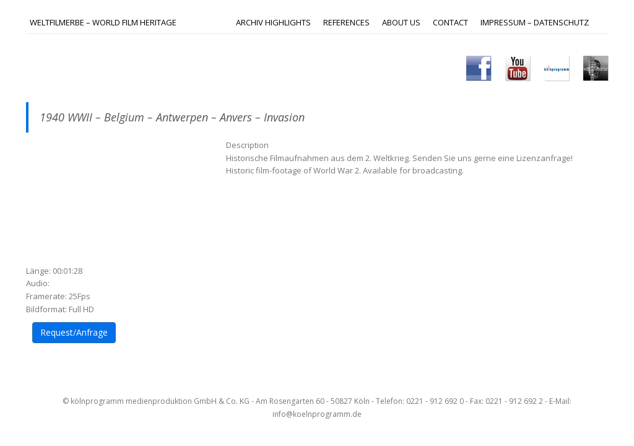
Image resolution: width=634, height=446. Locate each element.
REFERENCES (346, 22)
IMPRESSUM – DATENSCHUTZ (534, 22)
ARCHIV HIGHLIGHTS (273, 22)
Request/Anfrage (74, 332)
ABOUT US (401, 22)
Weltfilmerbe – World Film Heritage (103, 22)
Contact (450, 22)
